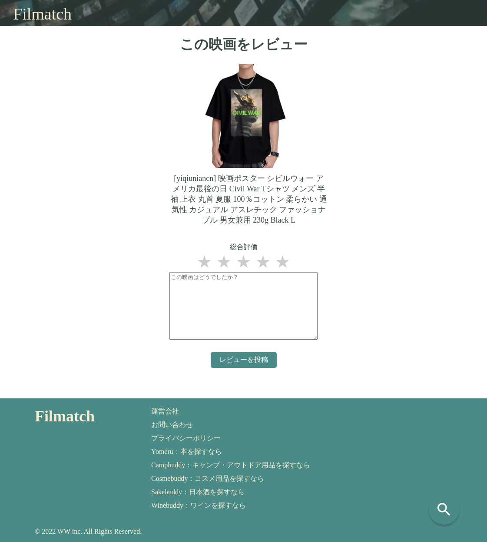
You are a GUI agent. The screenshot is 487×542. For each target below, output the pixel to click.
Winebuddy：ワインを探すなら (198, 505)
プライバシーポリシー (186, 438)
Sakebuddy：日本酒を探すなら (198, 492)
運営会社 (165, 411)
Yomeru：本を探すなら (186, 451)
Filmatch (42, 14)
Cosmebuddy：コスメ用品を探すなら (207, 478)
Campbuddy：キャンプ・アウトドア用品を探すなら (230, 465)
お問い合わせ (172, 424)
